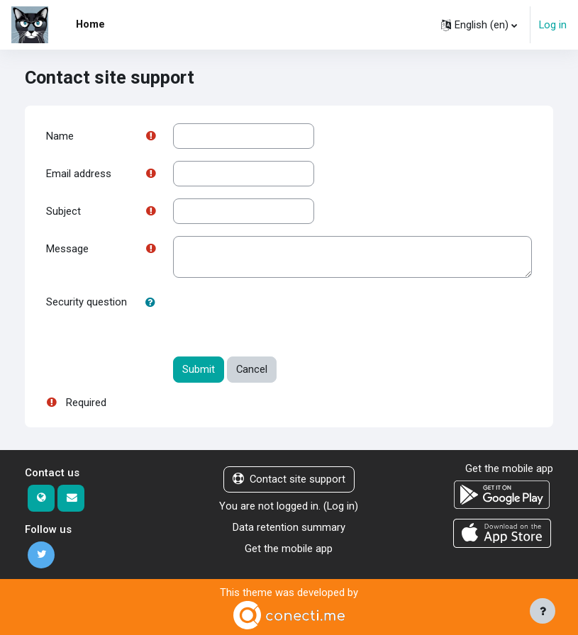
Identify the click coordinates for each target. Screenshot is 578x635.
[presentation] (281, 316)
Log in (553, 24)
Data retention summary (289, 527)
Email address (78, 173)
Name (60, 136)
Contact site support (289, 479)
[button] (479, 25)
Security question (86, 302)
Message (67, 248)
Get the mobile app (289, 548)
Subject (63, 211)
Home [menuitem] (90, 24)
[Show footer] (542, 611)
